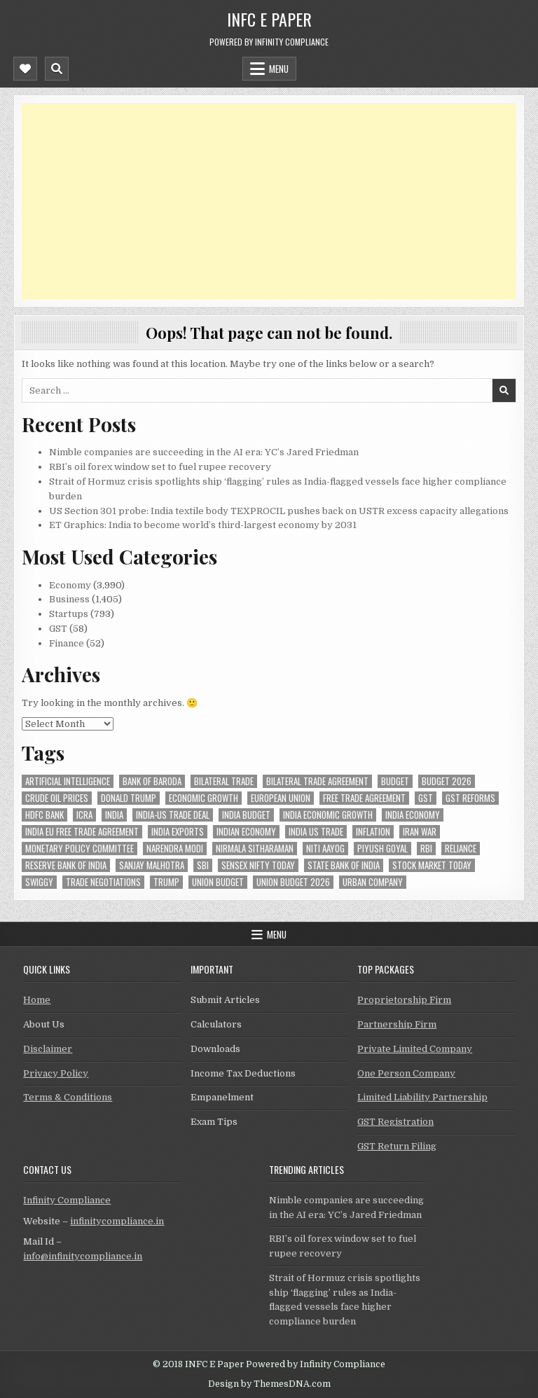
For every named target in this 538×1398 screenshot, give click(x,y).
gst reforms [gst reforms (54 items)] (470, 798)
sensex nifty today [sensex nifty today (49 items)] (258, 865)
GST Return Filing (396, 1146)
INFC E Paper (269, 19)
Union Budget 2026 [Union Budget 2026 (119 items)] (293, 882)
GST (58, 628)
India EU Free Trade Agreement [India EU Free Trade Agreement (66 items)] (82, 831)
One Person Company (406, 1073)
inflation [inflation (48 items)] (373, 831)
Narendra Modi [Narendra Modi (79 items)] (174, 848)
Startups (68, 614)
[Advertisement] (269, 201)
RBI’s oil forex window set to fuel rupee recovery (160, 467)
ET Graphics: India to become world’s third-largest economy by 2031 (203, 525)
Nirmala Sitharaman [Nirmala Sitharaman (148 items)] (255, 848)
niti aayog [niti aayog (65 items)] (325, 848)
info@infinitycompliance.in (82, 1256)
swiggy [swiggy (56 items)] (39, 882)
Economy (70, 585)
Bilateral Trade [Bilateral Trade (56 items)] (224, 781)
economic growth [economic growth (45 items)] (203, 798)
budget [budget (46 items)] (395, 781)
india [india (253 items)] (114, 815)
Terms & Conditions (67, 1097)
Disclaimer (47, 1049)
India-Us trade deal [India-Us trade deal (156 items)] (172, 815)
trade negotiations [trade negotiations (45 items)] (103, 882)
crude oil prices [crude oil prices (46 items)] (56, 798)
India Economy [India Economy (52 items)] (412, 815)
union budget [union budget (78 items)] (218, 882)
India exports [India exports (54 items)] (177, 831)
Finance (66, 643)
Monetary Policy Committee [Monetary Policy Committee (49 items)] (79, 848)
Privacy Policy (55, 1073)
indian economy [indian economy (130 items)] (246, 831)
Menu (279, 69)
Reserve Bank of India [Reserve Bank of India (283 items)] (65, 865)
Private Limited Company (414, 1049)
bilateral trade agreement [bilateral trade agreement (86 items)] (317, 781)
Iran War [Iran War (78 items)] (419, 831)
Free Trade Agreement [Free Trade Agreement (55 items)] (364, 798)
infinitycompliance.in (117, 1221)
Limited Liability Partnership (422, 1097)
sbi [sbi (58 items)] (203, 865)
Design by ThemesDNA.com (269, 1384)
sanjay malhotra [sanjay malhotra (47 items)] (151, 865)
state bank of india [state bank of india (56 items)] (344, 865)
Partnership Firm (396, 1024)
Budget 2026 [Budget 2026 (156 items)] (446, 781)
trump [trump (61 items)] (166, 882)
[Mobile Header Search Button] (57, 69)
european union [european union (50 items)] (280, 798)
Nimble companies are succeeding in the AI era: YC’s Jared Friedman (204, 452)
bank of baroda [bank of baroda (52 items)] (152, 781)
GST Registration (395, 1121)
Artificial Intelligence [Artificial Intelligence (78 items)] (67, 781)
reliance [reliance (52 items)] (460, 848)
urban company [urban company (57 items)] (373, 882)
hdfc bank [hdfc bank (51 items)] (44, 815)
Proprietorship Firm (404, 1000)
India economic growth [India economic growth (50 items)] (328, 815)
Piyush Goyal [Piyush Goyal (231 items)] (382, 848)
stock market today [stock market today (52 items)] (431, 865)
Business (69, 599)
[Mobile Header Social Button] (25, 69)
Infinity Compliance (67, 1200)
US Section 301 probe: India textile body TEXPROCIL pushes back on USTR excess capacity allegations (279, 511)
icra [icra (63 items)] (84, 815)
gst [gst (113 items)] (425, 798)
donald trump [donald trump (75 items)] (128, 798)
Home (36, 1000)
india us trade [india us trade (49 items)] (316, 831)
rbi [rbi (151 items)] (426, 848)
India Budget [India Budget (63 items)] (246, 815)
